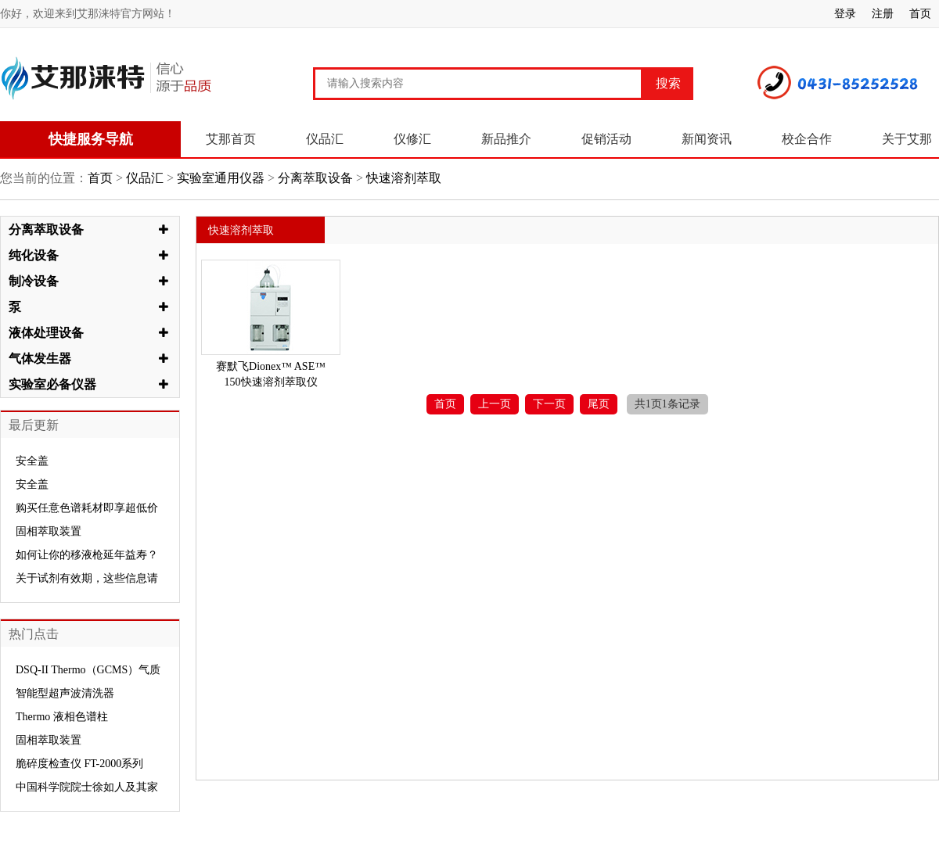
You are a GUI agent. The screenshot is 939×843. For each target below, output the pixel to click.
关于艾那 (907, 138)
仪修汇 (412, 138)
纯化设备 (34, 255)
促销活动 (606, 138)
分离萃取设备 (315, 178)
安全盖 (32, 461)
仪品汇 (325, 138)
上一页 (494, 404)
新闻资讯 (707, 138)
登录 (845, 14)
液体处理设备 (46, 332)
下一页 (549, 404)
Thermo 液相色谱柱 (62, 717)
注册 (883, 14)
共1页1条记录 (667, 404)
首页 (920, 14)
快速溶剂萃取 (402, 178)
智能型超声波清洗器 (65, 693)
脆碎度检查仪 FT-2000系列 (79, 763)
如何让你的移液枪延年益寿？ (87, 555)
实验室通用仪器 (221, 178)
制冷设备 (34, 281)
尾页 (599, 404)
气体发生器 (40, 358)
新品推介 (506, 138)
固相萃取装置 (48, 531)
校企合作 (807, 138)
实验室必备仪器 (52, 384)
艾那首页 (231, 138)
